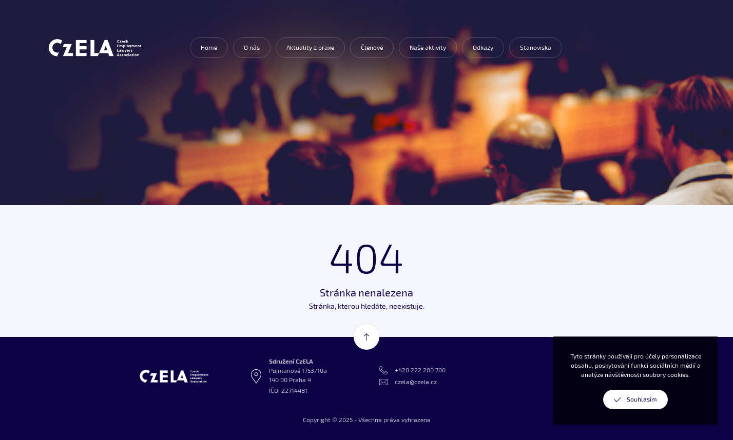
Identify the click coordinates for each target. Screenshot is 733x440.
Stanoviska (535, 47)
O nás (252, 47)
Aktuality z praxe (310, 47)
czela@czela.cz (416, 381)
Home (209, 47)
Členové (372, 47)
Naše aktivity (428, 47)
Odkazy (483, 47)
